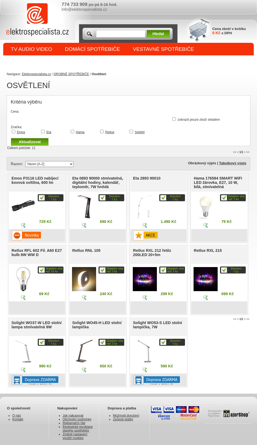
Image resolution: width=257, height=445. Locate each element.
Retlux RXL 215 (208, 250)
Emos (21, 132)
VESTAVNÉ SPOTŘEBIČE (163, 49)
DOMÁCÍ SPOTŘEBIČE (92, 49)
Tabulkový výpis (232, 163)
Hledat (158, 34)
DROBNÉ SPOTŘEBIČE (39, 62)
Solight (140, 132)
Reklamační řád (74, 423)
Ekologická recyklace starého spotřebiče (78, 428)
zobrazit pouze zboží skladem (198, 119)
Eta (48, 132)
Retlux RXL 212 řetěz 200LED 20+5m (152, 252)
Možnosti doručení (126, 415)
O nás (16, 415)
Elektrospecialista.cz (36, 74)
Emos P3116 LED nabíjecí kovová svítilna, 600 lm (35, 180)
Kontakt (17, 419)
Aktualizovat (30, 142)
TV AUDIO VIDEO (31, 49)
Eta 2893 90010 (146, 178)
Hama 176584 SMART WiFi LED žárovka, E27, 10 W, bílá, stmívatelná (218, 182)
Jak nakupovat (73, 415)
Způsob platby (123, 419)
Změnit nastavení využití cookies (75, 436)
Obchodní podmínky (77, 419)
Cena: (15, 111)
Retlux (109, 132)
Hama (80, 132)
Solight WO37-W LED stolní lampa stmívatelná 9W (37, 325)
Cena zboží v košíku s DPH (229, 31)
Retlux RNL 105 (86, 250)
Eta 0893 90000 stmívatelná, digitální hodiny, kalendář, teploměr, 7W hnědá (97, 182)
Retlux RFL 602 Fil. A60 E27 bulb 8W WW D (37, 252)
